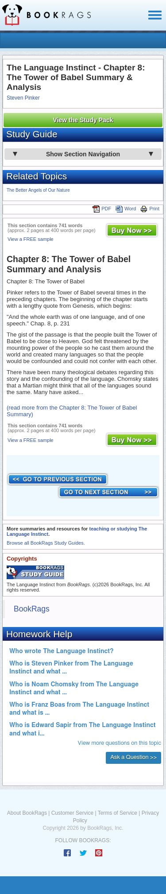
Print (149, 208)
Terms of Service (117, 813)
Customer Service (72, 813)
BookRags (32, 608)
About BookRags (27, 813)
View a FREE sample (31, 239)
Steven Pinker (23, 98)
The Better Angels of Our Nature (38, 190)
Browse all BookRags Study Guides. (46, 543)
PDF (102, 208)
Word (126, 208)
